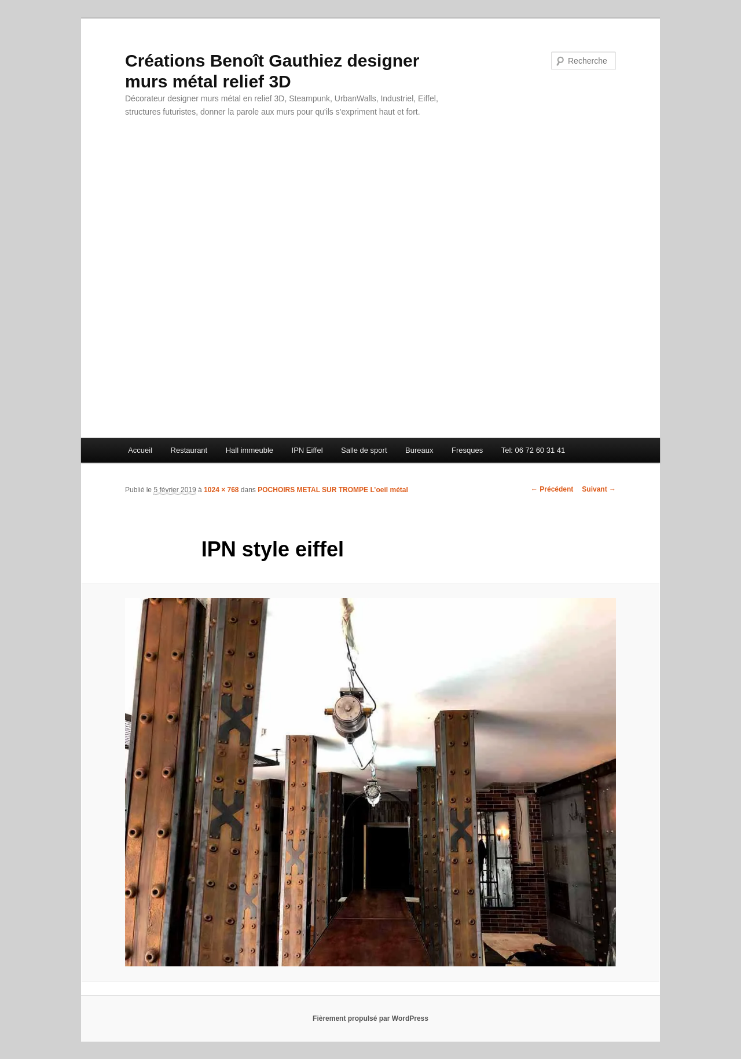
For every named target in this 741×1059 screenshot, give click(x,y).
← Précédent (552, 489)
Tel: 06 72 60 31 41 (533, 450)
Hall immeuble (249, 450)
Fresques (467, 450)
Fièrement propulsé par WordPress (370, 1018)
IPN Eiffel (307, 450)
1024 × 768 (221, 490)
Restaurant (189, 450)
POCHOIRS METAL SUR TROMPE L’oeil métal (333, 490)
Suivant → (599, 489)
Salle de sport (364, 450)
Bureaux (419, 450)
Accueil (140, 450)
